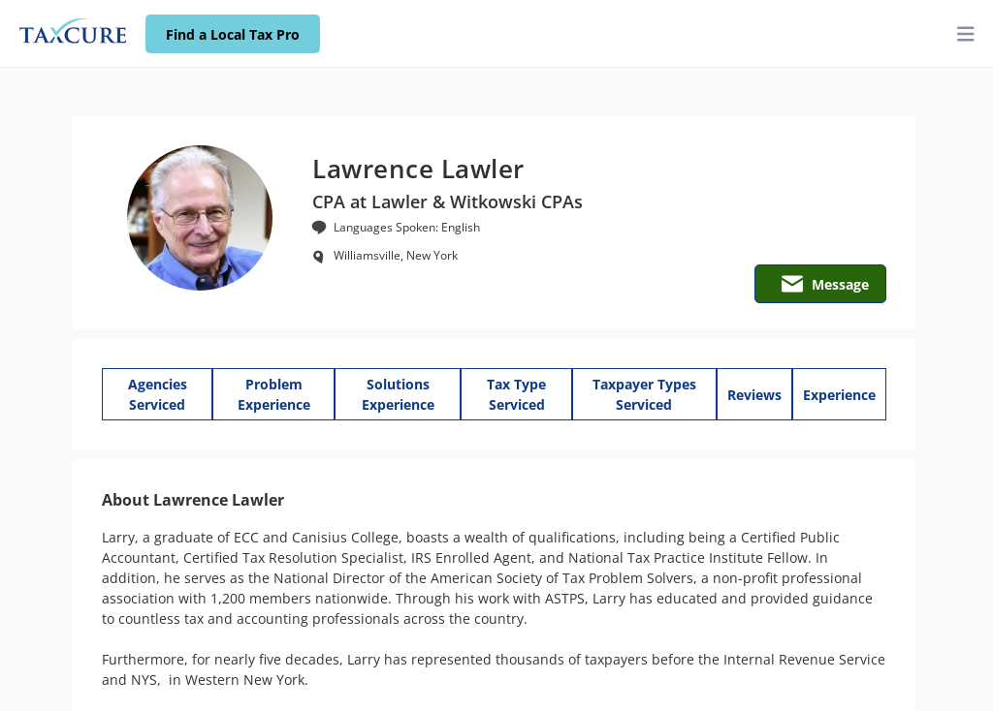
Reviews (754, 395)
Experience (839, 395)
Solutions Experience (398, 394)
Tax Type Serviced (516, 394)
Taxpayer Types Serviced (644, 394)
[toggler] (965, 34)
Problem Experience (274, 394)
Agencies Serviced (157, 394)
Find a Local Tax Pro (233, 34)
